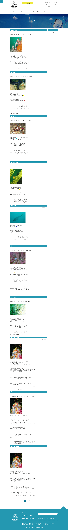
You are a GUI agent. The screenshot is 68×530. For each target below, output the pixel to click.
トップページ (13, 11)
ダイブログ (33, 11)
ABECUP (39, 524)
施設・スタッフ (39, 11)
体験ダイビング (40, 523)
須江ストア (46, 523)
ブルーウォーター (26, 11)
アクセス (50, 11)
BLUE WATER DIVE (25, 524)
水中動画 (55, 11)
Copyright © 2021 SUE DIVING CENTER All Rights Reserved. (34, 527)
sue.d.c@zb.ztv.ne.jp (29, 518)
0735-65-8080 (51, 4)
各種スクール (53, 523)
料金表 (45, 11)
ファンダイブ (20, 11)
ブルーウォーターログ (33, 524)
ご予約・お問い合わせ (28, 3)
